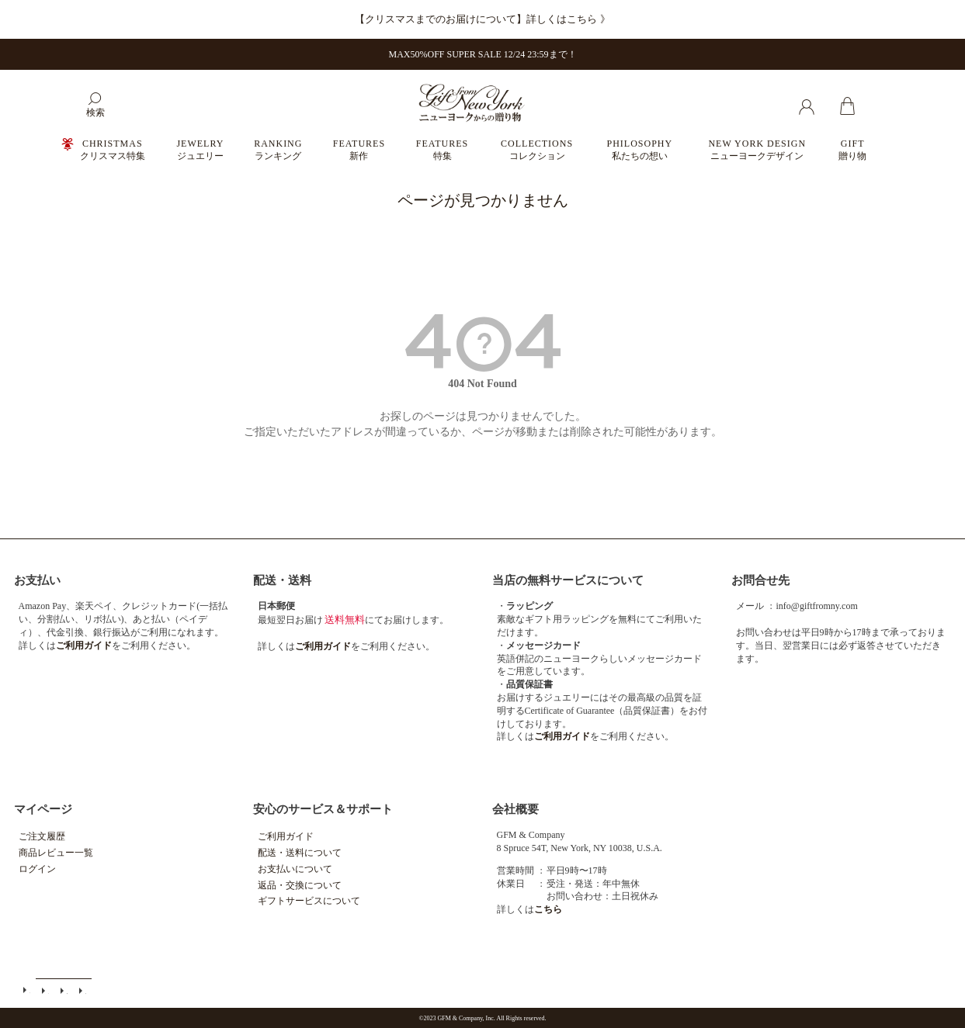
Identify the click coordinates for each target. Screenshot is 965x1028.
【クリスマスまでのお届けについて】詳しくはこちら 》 (482, 19)
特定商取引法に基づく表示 (63, 989)
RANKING (278, 150)
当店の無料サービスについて (568, 580)
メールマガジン (45, 989)
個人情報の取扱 (82, 989)
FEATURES (359, 150)
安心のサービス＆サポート (323, 809)
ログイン (37, 869)
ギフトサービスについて (309, 900)
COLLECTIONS (537, 150)
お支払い (37, 580)
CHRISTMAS (112, 150)
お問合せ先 (760, 580)
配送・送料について (300, 852)
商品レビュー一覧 (56, 852)
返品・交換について (300, 885)
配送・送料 (282, 580)
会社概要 (515, 809)
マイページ (43, 809)
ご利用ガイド (286, 836)
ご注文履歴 (42, 836)
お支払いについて (295, 869)
